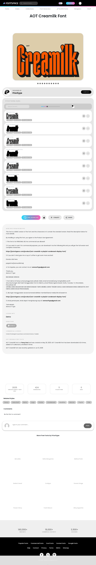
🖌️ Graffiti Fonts (62, 9)
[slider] (47, 106)
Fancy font (25, 343)
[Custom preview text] (17, 106)
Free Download (31, 217)
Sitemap (66, 548)
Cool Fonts (50, 543)
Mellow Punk (78, 459)
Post (87, 425)
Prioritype (17, 93)
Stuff (89, 9)
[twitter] (48, 555)
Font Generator (45, 9)
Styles (17, 9)
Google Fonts (73, 543)
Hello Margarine (48, 459)
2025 (14, 387)
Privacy (43, 548)
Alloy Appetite (78, 508)
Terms (51, 548)
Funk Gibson (48, 508)
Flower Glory (17, 508)
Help (28, 548)
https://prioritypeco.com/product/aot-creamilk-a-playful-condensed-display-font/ (36, 251)
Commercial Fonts (37, 543)
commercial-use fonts (49, 532)
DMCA (58, 548)
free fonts (23, 532)
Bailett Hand (17, 483)
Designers (77, 9)
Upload (70, 3)
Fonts (7, 9)
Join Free (89, 3)
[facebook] (42, 555)
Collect (54, 217)
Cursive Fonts (61, 543)
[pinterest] (54, 555)
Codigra (48, 483)
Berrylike (18, 459)
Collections (30, 9)
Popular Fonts (23, 543)
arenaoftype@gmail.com (41, 267)
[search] (28, 3)
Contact (86, 92)
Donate (11, 326)
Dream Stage (78, 483)
